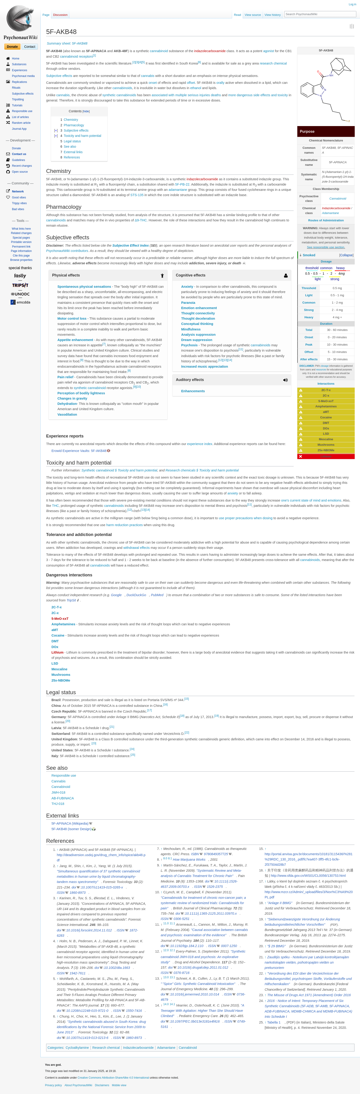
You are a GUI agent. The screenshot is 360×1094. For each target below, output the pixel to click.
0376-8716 (181, 973)
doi (74, 887)
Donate (12, 46)
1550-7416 (134, 1010)
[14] (230, 360)
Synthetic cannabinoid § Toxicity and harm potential (119, 470)
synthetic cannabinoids (119, 95)
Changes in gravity (72, 398)
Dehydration (67, 404)
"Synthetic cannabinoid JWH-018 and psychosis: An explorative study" (203, 957)
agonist (268, 51)
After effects (309, 359)
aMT (54, 630)
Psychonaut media (23, 76)
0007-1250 (229, 946)
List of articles (20, 117)
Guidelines (18, 160)
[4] (139, 62)
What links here (21, 228)
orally (221, 83)
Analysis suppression (198, 334)
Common (308, 302)
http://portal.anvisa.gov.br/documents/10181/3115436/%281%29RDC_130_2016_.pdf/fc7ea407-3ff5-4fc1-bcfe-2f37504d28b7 (309, 859)
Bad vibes (18, 209)
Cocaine (57, 635)
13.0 (166, 977)
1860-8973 (77, 892)
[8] (81, 360)
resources (321, 369)
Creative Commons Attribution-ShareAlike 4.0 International (113, 1077)
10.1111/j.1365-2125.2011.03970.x (211, 913)
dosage (325, 366)
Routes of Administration (326, 220)
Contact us (19, 154)
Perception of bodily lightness (81, 393)
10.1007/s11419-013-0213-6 (87, 1038)
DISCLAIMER (306, 366)
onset (153, 83)
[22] (187, 732)
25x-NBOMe (60, 680)
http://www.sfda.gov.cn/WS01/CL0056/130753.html (308, 875)
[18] (182, 715)
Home (15, 58)
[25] (132, 754)
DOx (54, 647)
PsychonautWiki (58, 251)
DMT (55, 641)
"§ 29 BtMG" (276, 946)
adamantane (178, 190)
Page (45, 15)
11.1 (172, 923)
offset (191, 83)
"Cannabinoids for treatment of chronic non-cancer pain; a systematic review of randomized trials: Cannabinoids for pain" (203, 903)
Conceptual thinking (197, 324)
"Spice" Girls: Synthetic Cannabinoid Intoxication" (198, 984)
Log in (352, 4)
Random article (21, 122)
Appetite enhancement (75, 340)
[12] (220, 360)
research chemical (273, 63)
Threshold (309, 288)
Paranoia (188, 303)
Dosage (326, 261)
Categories (55, 1047)
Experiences (19, 70)
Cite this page (21, 255)
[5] (143, 62)
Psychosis (189, 345)
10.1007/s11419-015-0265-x (102, 887)
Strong (309, 310)
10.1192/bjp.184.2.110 (186, 946)
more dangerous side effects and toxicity (258, 95)
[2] (133, 62)
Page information (21, 251)
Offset (308, 352)
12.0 (166, 950)
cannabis (147, 76)
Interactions (326, 383)
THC (55, 506)
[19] (216, 715)
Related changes (21, 233)
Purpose (307, 131)
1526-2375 (215, 886)
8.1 (170, 858)
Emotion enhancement (199, 308)
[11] (241, 349)
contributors (79, 251)
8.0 (165, 858)
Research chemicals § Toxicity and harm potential (202, 470)
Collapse (346, 255)
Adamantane (330, 213)
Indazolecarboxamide (336, 208)
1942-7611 (77, 973)
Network (18, 191)
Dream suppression (196, 340)
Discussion (60, 15)
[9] (134, 386)
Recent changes (22, 165)
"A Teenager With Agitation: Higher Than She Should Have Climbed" (202, 1011)
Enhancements (193, 391)
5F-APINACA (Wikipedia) (69, 823)
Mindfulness (191, 329)
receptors (86, 56)
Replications (19, 82)
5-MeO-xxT (59, 618)
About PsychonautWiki (78, 1085)
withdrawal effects (136, 548)
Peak (308, 344)
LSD (54, 663)
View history (273, 15)
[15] (186, 698)
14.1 (172, 1004)
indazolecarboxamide (210, 51)
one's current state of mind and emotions (311, 500)
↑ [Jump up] (57, 850)
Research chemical (106, 1047)
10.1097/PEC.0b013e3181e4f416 (194, 1021)
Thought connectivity (198, 313)
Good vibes (19, 197)
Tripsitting (18, 99)
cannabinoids (122, 88)
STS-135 (136, 195)
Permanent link (21, 246)
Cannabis (58, 781)
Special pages (21, 237)
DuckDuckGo (136, 595)
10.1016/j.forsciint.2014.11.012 (89, 930)
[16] (165, 704)
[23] (94, 743)
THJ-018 (57, 804)
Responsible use (63, 775)
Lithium (57, 652)
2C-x (55, 613)
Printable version (21, 242)
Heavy (308, 317)
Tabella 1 (274, 1022)
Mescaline (59, 669)
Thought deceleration (198, 318)
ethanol (195, 88)
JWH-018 (58, 792)
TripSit (71, 600)
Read (237, 15)
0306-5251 (181, 919)
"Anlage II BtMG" (279, 903)
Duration (326, 323)
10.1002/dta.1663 (117, 968)
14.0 (166, 1004)
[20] (67, 721)
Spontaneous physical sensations (84, 286)
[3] (136, 62)
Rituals (16, 87)
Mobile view (119, 1085)
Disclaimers (102, 1085)
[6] (199, 62)
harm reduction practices (124, 525)
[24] (132, 749)
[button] (346, 255)
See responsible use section (325, 247)
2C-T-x (56, 607)
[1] (94, 55)
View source (253, 15)
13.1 (172, 977)
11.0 (166, 923)
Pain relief (65, 377)
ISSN (61, 892)
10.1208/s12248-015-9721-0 (87, 1010)
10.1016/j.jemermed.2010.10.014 (194, 994)
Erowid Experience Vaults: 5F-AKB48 (78, 451)
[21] (112, 726)
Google (116, 595)
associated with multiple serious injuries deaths (186, 95)
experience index (199, 444)
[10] (138, 386)
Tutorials (17, 105)
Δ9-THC (141, 220)
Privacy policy (53, 1085)
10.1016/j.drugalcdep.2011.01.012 (203, 967)
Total (308, 330)
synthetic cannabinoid (90, 388)
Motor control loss (71, 318)
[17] (149, 710)
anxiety (233, 493)
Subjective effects (59, 76)
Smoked (309, 255)
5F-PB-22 (182, 184)
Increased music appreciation (204, 366)
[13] (225, 360)
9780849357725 (216, 854)
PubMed (157, 595)
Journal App (19, 128)
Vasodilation (67, 414)
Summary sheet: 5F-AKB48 (67, 43)
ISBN (195, 854)
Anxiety (187, 286)
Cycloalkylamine (77, 1047)
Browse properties (21, 260)
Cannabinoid (337, 198)
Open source (20, 171)
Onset (309, 337)
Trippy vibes (19, 203)
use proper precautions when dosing (246, 518)
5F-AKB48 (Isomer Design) (71, 829)
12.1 (172, 950)
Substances (19, 64)
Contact (29, 46)
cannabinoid (159, 51)
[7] (103, 344)
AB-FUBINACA (62, 798)
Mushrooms (60, 675)
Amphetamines (63, 624)
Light (308, 295)
